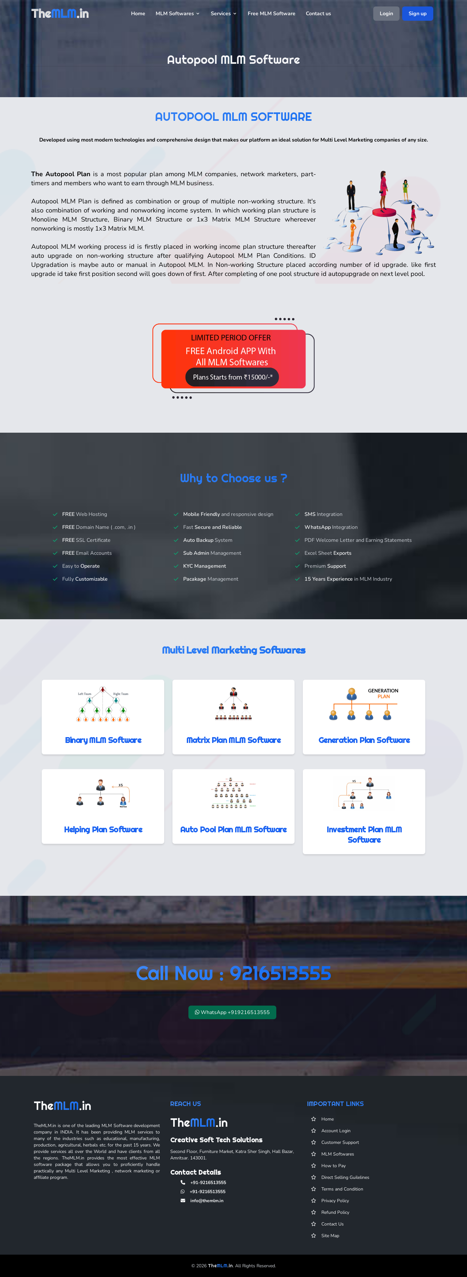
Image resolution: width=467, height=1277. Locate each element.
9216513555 (280, 981)
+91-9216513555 (208, 1190)
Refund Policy (335, 1220)
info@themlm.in (206, 1208)
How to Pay (333, 1173)
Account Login (336, 1138)
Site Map (330, 1243)
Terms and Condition (342, 1197)
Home (138, 13)
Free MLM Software (271, 13)
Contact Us (332, 1232)
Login (386, 13)
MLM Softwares (178, 13)
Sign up (418, 13)
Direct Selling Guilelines (345, 1185)
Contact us (318, 13)
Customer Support (340, 1150)
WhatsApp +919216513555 (232, 1020)
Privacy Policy (335, 1208)
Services (224, 13)
